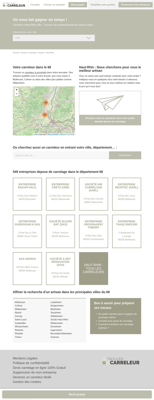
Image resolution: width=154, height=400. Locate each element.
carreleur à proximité (35, 72)
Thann (18, 337)
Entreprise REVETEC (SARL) (126, 186)
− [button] (16, 94)
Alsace (41, 53)
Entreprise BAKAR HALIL (27, 186)
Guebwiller (20, 323)
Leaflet (36, 134)
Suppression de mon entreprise (35, 372)
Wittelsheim (57, 316)
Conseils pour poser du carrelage (115, 321)
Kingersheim (57, 305)
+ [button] (16, 90)
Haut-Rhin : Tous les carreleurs (93, 268)
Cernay (18, 316)
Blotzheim (56, 309)
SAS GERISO (27, 258)
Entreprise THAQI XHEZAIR (126, 223)
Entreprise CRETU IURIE (60, 186)
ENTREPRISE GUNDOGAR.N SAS (27, 223)
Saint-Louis (20, 319)
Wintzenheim (21, 326)
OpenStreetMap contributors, (57, 134)
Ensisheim (56, 326)
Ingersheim (56, 330)
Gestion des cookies (27, 382)
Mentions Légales (25, 358)
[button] (35, 4)
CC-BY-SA (70, 134)
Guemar (55, 337)
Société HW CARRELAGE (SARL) (93, 187)
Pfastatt (19, 333)
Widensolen (57, 323)
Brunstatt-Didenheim (61, 333)
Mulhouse (20, 302)
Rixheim (19, 330)
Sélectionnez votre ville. (25, 32)
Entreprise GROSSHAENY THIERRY (93, 224)
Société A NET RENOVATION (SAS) (60, 261)
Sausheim (56, 312)
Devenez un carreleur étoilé (32, 377)
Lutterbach (56, 302)
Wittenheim (20, 309)
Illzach (18, 312)
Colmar (18, 305)
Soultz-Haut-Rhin (59, 319)
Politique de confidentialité (31, 363)
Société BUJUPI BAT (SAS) (60, 223)
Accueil (16, 53)
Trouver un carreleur (29, 53)
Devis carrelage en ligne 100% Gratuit (39, 368)
